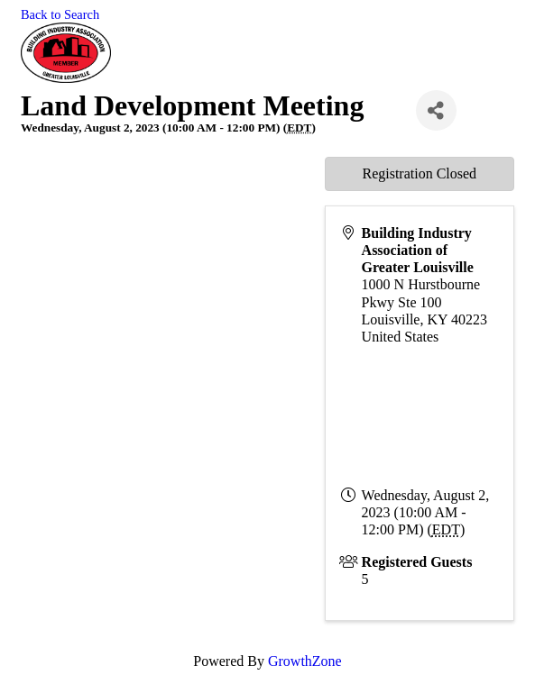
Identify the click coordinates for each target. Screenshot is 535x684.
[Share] (436, 110)
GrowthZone (305, 661)
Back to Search (60, 14)
